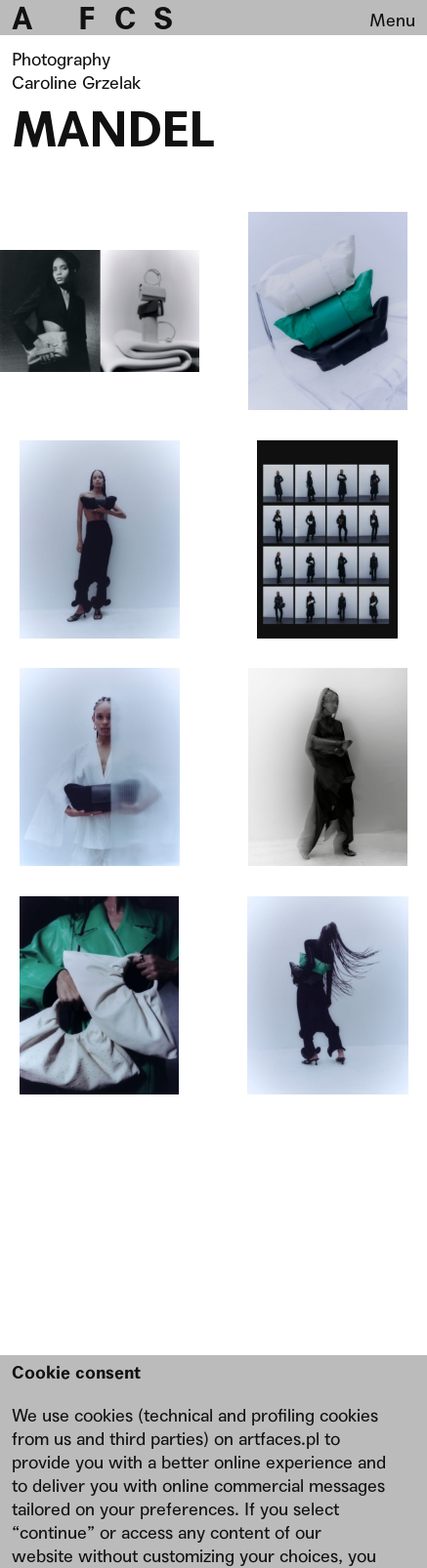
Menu (392, 20)
